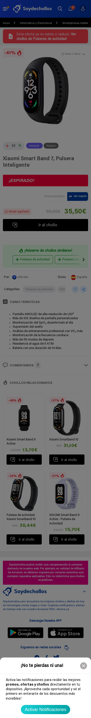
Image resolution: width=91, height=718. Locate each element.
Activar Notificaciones (45, 709)
